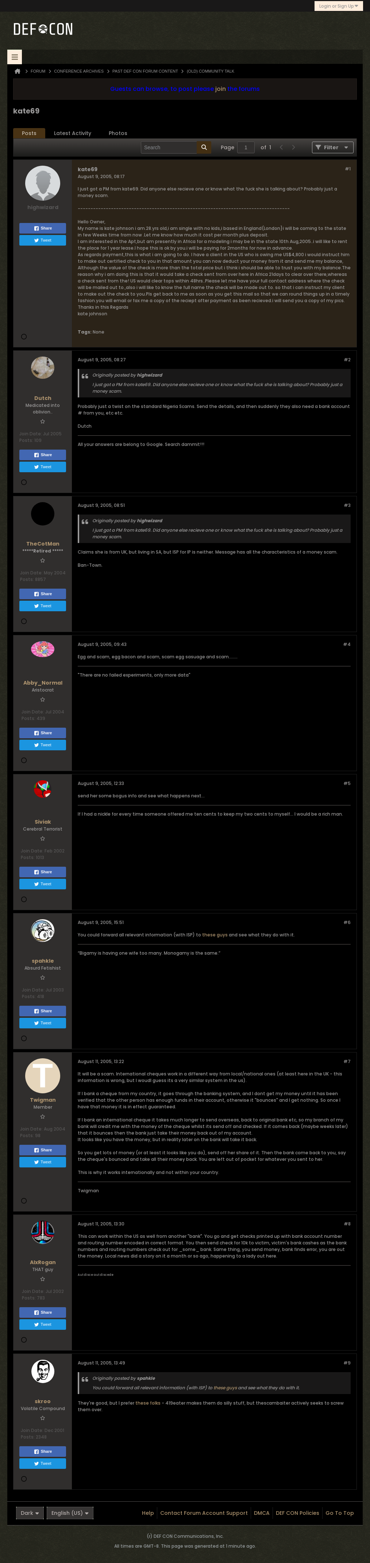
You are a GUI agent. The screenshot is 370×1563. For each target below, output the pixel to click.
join (220, 89)
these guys (215, 935)
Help (148, 1513)
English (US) (70, 1513)
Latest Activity (72, 133)
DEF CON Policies (297, 1513)
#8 (347, 1224)
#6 (347, 922)
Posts (29, 133)
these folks (148, 1403)
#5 (347, 783)
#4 (347, 644)
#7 (347, 1061)
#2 (347, 360)
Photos (118, 133)
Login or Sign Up (338, 6)
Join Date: (30, 434)
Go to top (339, 1513)
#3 (347, 505)
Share (43, 228)
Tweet (42, 240)
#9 (347, 1363)
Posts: (26, 440)
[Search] (176, 147)
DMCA (262, 1513)
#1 (348, 169)
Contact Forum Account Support (204, 1513)
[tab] (29, 133)
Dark (30, 1513)
